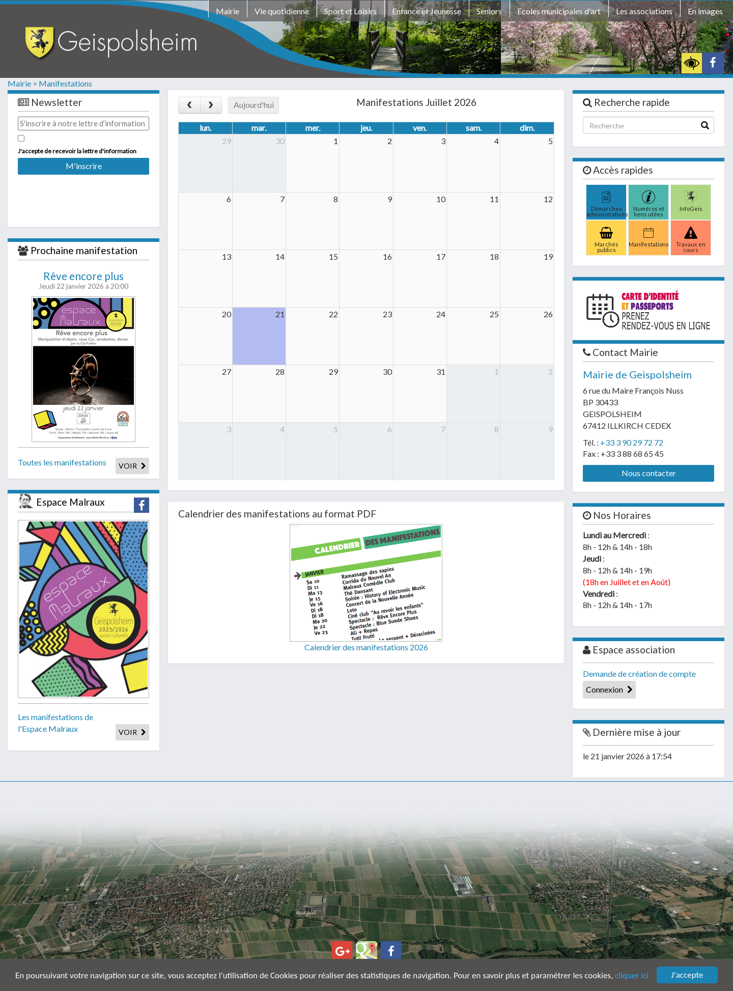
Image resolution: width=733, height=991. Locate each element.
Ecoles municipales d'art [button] (559, 11)
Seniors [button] (489, 11)
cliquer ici (632, 975)
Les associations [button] (644, 11)
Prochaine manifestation (84, 250)
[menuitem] (227, 12)
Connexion (609, 689)
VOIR (132, 465)
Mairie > (22, 83)
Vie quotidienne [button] (282, 11)
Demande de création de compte (639, 673)
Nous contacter (649, 473)
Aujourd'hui (254, 104)
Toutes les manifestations (62, 462)
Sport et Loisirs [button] (350, 11)
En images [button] (705, 11)
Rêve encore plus (83, 276)
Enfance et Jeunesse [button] (426, 11)
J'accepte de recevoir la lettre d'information (77, 151)
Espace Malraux (70, 502)
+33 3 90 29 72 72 (631, 442)
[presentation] (83, 194)
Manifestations (65, 83)
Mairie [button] (227, 11)
